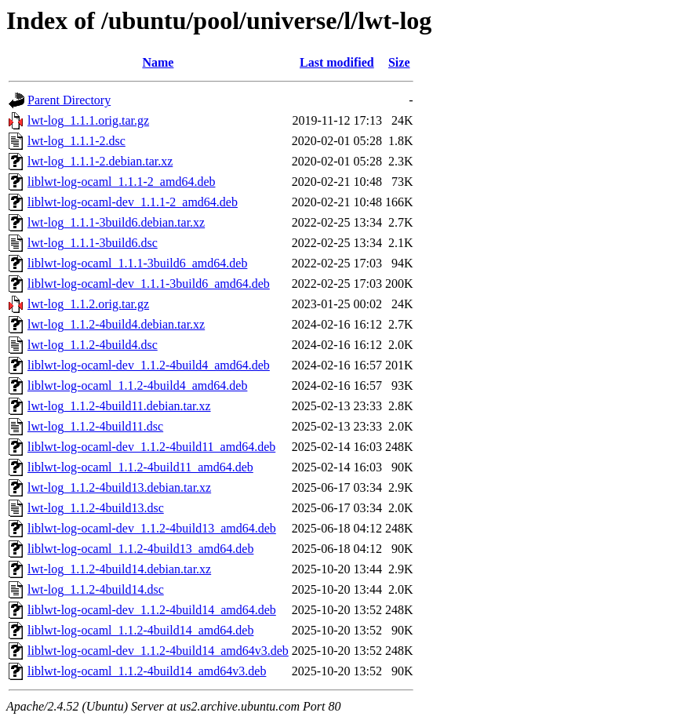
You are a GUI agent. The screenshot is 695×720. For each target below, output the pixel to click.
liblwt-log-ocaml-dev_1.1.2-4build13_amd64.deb (151, 528)
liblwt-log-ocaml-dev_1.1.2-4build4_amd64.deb (148, 365)
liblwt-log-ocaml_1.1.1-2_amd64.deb (121, 181)
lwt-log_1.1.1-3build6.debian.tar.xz (116, 222)
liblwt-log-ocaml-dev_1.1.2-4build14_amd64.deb (151, 609)
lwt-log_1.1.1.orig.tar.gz (88, 120)
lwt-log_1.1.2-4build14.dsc (95, 589)
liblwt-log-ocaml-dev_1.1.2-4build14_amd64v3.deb (158, 650)
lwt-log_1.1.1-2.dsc (76, 140)
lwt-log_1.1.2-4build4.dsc (92, 344)
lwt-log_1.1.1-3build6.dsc (92, 242)
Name (157, 62)
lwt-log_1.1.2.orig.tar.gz (88, 304)
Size (399, 62)
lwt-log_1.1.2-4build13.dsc (95, 508)
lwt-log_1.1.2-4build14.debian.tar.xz (119, 569)
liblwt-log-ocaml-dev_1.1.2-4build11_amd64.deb (151, 446)
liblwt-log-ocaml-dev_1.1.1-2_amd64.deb (132, 202)
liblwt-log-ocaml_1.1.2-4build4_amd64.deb (137, 385)
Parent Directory (69, 100)
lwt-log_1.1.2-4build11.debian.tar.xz (119, 406)
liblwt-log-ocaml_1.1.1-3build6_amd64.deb (137, 263)
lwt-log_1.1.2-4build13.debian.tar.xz (119, 487)
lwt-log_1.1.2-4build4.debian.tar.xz (116, 324)
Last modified (337, 62)
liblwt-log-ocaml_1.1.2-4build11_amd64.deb (140, 467)
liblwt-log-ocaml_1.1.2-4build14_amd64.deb (140, 630)
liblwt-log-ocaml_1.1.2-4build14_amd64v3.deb (146, 671)
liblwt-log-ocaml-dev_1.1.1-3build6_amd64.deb (148, 283)
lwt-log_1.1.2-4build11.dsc (95, 426)
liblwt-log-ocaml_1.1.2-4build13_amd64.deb (140, 548)
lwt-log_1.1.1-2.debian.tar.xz (100, 161)
